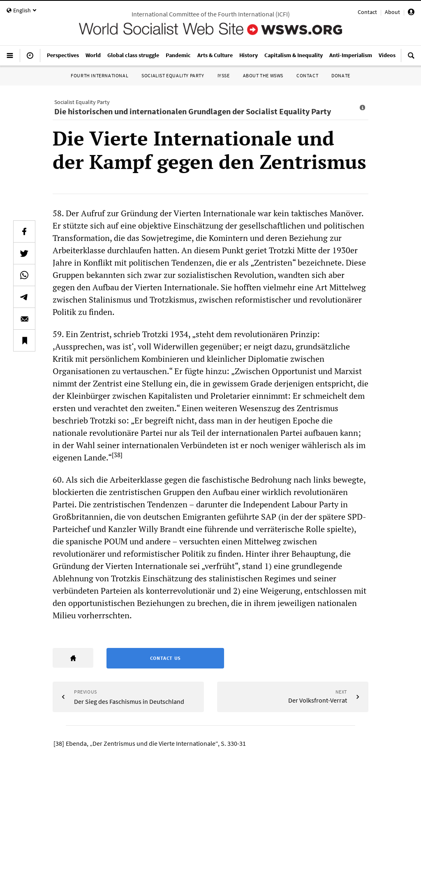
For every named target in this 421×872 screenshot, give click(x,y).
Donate (340, 75)
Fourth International (99, 75)
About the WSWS (263, 75)
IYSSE (223, 75)
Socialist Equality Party (172, 75)
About (392, 12)
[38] (117, 455)
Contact (367, 12)
